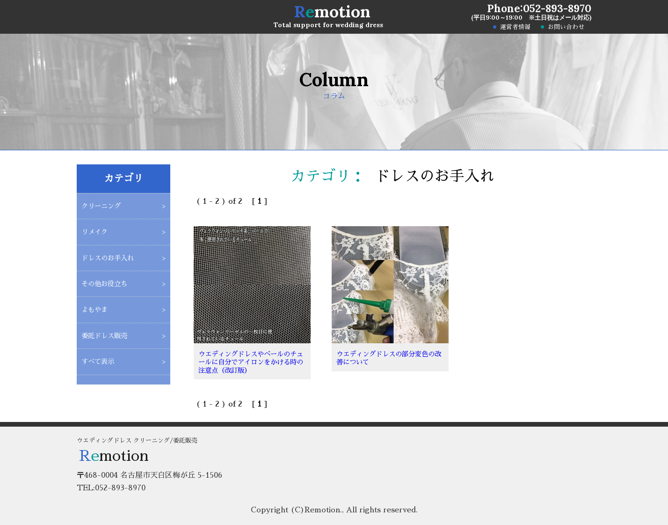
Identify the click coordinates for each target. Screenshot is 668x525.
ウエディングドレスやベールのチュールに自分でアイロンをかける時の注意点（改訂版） (250, 362)
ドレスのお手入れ (107, 258)
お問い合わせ (566, 27)
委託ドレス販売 (104, 336)
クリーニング (101, 206)
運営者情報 (515, 27)
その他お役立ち (104, 284)
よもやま (94, 309)
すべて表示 (97, 361)
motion (332, 11)
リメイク (94, 232)
